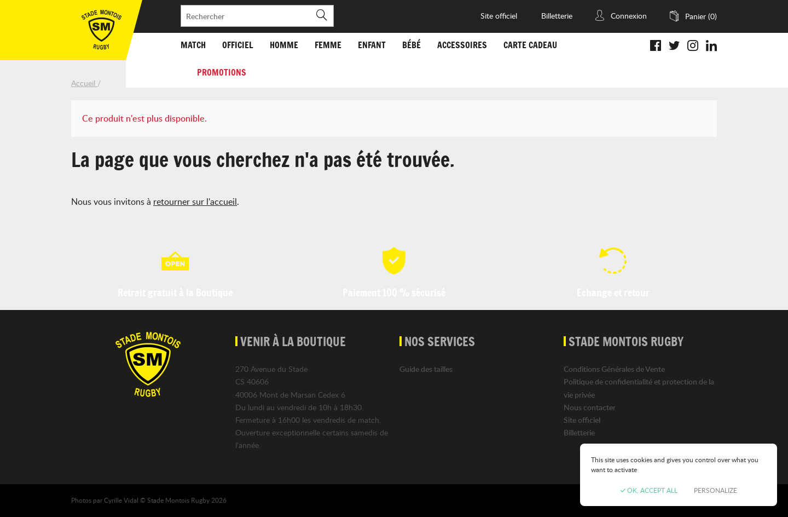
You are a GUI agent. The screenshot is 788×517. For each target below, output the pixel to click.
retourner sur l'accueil (195, 202)
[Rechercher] (257, 16)
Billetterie (556, 15)
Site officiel (498, 15)
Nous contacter (590, 407)
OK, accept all (649, 490)
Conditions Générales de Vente (614, 369)
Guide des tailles (426, 369)
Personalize (715, 490)
